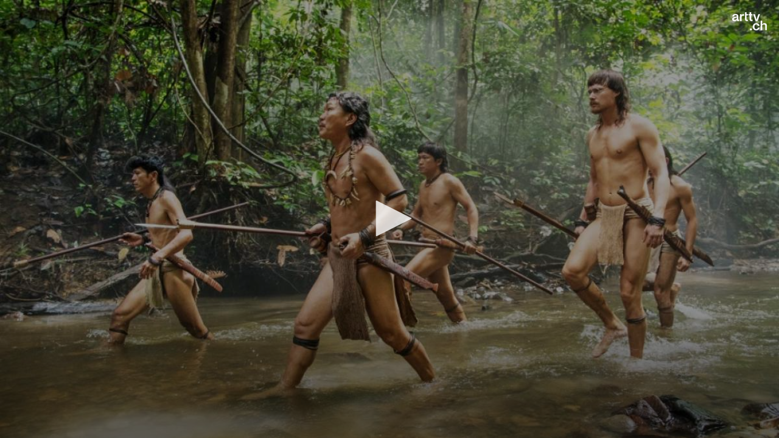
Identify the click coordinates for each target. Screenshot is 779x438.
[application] (389, 219)
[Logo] (749, 21)
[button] (389, 218)
